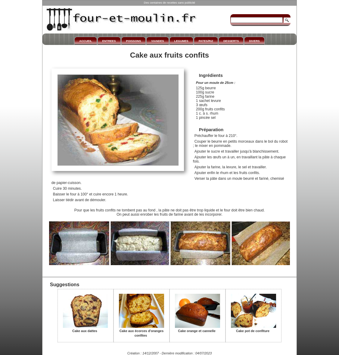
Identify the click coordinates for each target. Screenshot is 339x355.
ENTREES (109, 41)
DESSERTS (231, 41)
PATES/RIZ (206, 41)
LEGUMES (181, 41)
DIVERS (254, 41)
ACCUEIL (85, 41)
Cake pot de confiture (253, 329)
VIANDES (157, 41)
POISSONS (133, 41)
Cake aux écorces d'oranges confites (141, 331)
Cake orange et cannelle (197, 329)
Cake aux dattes (85, 329)
